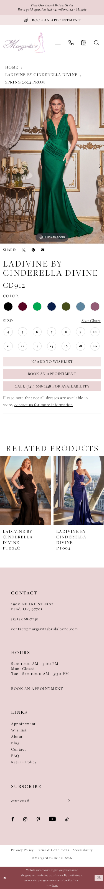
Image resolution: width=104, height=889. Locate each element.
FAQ (15, 755)
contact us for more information (43, 404)
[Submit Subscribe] (67, 801)
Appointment (23, 723)
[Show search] (96, 42)
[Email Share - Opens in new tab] (43, 249)
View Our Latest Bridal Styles (52, 5)
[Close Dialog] (4, 877)
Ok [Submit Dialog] (99, 877)
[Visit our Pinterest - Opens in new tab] (38, 819)
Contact (18, 749)
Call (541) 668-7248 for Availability (52, 386)
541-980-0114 (63, 9)
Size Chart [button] (91, 321)
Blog (15, 742)
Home (12, 67)
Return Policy (24, 761)
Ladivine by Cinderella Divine (41, 74)
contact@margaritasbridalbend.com (44, 628)
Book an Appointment (52, 374)
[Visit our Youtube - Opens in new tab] (52, 819)
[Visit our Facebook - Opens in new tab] (12, 819)
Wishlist (19, 730)
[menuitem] (58, 43)
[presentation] (25, 490)
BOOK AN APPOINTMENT (37, 688)
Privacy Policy (22, 850)
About (17, 736)
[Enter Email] (41, 801)
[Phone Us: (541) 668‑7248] (71, 42)
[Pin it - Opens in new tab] (33, 249)
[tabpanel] (52, 166)
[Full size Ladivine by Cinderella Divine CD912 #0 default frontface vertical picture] (52, 166)
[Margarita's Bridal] (24, 43)
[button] (58, 43)
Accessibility (82, 850)
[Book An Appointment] (52, 20)
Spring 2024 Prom (25, 82)
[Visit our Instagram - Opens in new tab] (25, 819)
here (55, 885)
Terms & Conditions (53, 850)
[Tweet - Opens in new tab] (23, 249)
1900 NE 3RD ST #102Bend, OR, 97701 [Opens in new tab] (32, 606)
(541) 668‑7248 (25, 618)
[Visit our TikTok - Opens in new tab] (67, 819)
